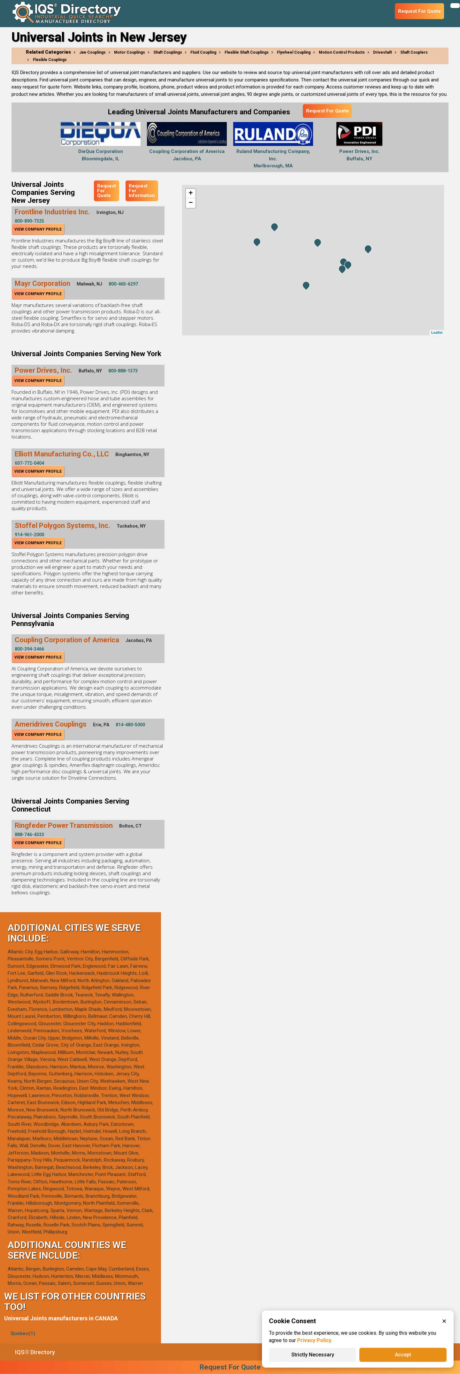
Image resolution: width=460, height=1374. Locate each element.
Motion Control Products (342, 52)
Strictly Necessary (312, 1355)
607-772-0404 (29, 463)
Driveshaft (382, 52)
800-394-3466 (29, 649)
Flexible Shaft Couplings (247, 52)
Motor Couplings (129, 52)
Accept (403, 1355)
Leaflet (436, 332)
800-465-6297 (123, 283)
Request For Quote (327, 111)
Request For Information (142, 190)
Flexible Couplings (50, 59)
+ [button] (190, 193)
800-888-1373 (123, 370)
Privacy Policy (314, 1340)
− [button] (190, 203)
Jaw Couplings (92, 52)
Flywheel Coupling (293, 52)
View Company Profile (38, 229)
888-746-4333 (29, 834)
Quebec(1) (23, 1333)
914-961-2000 (29, 534)
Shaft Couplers (414, 52)
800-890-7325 (29, 221)
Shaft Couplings (167, 52)
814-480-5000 (130, 724)
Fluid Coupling (203, 52)
